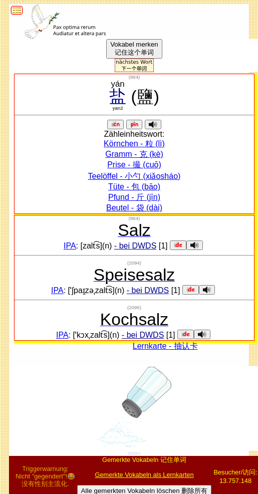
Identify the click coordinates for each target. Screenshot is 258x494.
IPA (70, 245)
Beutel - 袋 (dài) (134, 207)
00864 (134, 453)
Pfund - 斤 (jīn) (134, 197)
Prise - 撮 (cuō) (134, 164)
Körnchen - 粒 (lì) (134, 143)
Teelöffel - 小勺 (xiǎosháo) (134, 176)
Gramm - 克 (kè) (134, 154)
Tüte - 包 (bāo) (134, 186)
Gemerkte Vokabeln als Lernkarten (144, 474)
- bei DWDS (135, 245)
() (134, 77)
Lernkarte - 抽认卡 (165, 346)
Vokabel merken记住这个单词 (134, 48)
